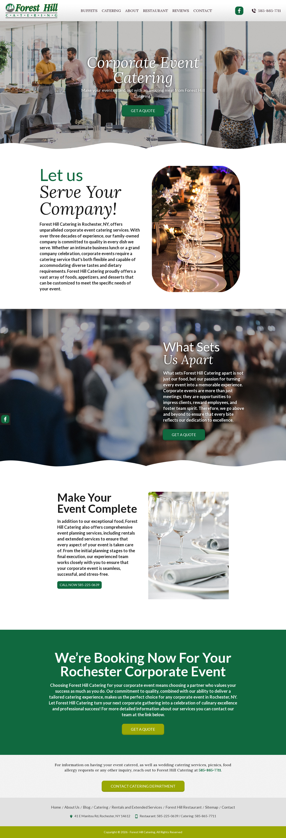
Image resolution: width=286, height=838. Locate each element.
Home (56, 807)
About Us (71, 807)
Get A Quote (143, 110)
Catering (111, 10)
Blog (86, 807)
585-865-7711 (269, 10)
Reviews (180, 10)
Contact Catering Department (143, 786)
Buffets (89, 10)
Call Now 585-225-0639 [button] (79, 585)
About (132, 10)
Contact (202, 10)
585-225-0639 (167, 816)
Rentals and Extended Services (137, 807)
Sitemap (211, 807)
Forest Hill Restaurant (183, 807)
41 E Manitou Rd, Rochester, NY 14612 (102, 816)
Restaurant (155, 10)
